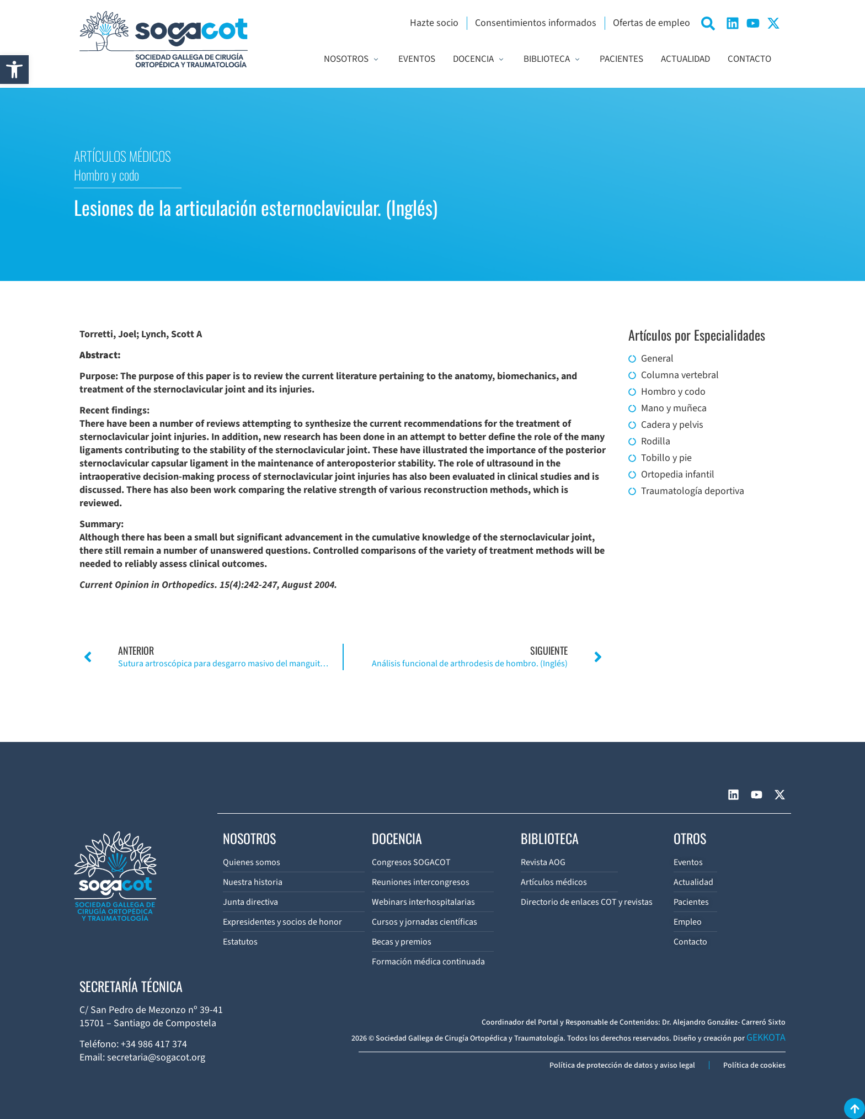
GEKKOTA (766, 1037)
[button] (14, 69)
